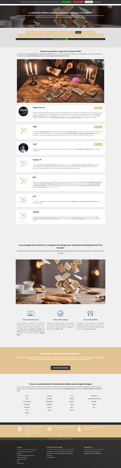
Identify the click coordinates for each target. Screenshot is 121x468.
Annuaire (19, 451)
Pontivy (72, 404)
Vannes (94, 404)
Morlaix (71, 398)
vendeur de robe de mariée (96, 35)
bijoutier (41, 32)
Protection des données (22, 457)
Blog (18, 461)
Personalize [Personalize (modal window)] (89, 2)
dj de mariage (63, 32)
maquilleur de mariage (89, 32)
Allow (66, 39)
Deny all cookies (78, 2)
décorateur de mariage (51, 32)
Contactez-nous (20, 463)
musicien (41, 35)
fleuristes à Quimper (55, 187)
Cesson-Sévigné (27, 401)
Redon (71, 407)
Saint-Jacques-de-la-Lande (94, 398)
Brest (27, 395)
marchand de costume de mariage (27, 35)
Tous (28, 32)
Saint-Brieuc (94, 395)
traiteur (68, 35)
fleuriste (71, 32)
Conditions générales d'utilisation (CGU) (26, 455)
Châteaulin (26, 404)
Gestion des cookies (21, 459)
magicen (78, 32)
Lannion (49, 410)
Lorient (71, 395)
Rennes (71, 410)
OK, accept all (65, 2)
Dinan (27, 410)
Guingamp (49, 395)
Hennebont (49, 398)
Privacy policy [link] (97, 2)
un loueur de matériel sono (79, 35)
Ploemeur (71, 401)
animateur (34, 32)
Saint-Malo (94, 401)
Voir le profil (98, 107)
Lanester (49, 407)
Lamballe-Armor (49, 401)
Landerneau (49, 404)
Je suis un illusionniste (60, 368)
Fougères (27, 413)
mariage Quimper (50, 457)
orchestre (48, 35)
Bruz (27, 398)
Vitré (94, 407)
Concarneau (27, 407)
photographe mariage (58, 35)
